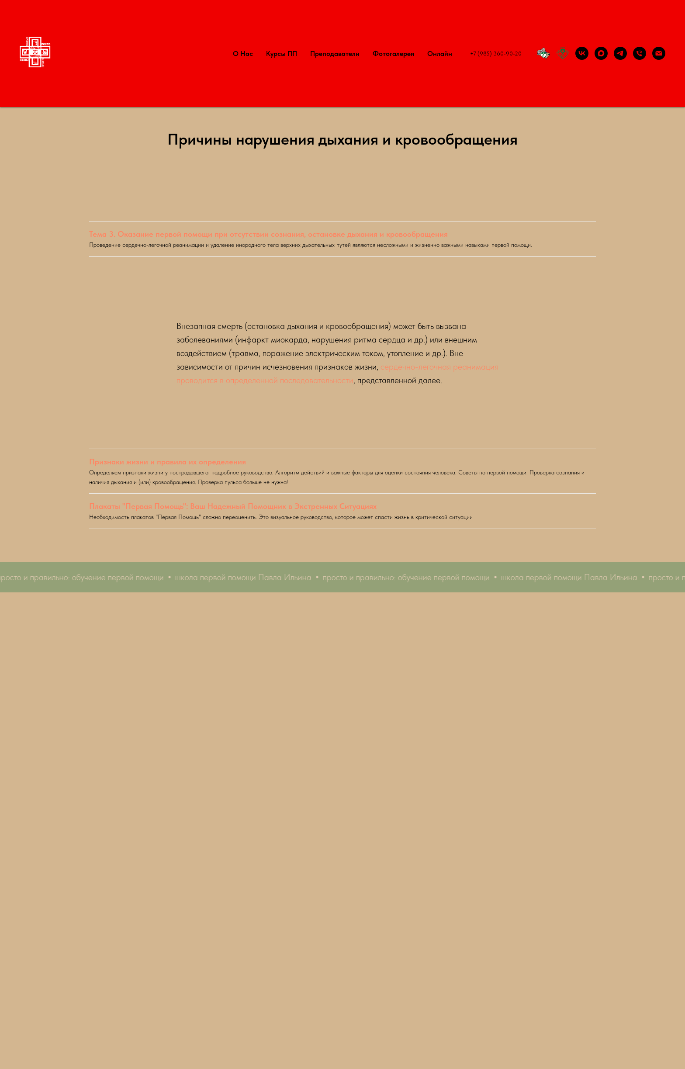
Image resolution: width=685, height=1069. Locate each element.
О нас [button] (243, 53)
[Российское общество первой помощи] (562, 53)
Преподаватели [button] (335, 53)
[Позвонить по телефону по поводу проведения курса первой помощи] (639, 53)
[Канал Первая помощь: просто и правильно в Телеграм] (620, 53)
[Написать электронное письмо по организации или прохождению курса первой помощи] (658, 53)
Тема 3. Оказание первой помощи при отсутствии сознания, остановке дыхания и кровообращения (268, 234)
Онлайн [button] (439, 53)
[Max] (601, 53)
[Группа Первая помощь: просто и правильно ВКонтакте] (581, 53)
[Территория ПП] (543, 53)
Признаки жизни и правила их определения (167, 461)
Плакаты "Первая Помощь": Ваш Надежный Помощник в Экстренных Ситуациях (233, 506)
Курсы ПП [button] (281, 53)
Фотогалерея (393, 53)
